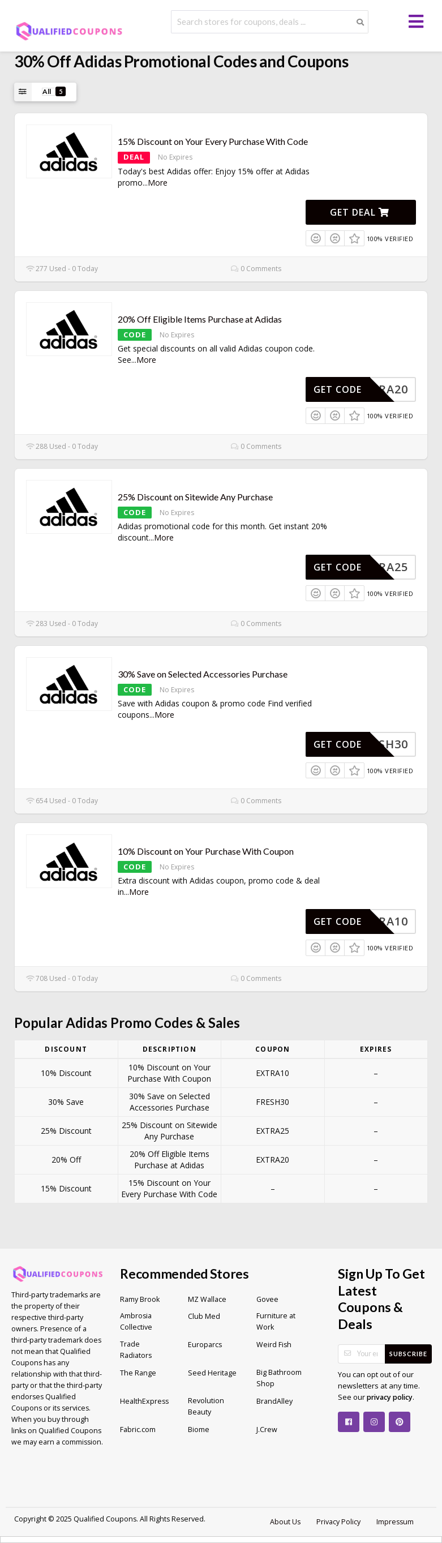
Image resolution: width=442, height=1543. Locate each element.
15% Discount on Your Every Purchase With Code (213, 141)
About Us (285, 1522)
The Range (138, 1373)
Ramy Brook (140, 1299)
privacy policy (390, 1397)
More (158, 182)
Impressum (395, 1522)
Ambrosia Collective (136, 1321)
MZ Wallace (207, 1299)
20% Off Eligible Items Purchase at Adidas (200, 319)
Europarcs (205, 1344)
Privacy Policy (338, 1522)
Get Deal (359, 212)
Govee (267, 1299)
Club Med (204, 1316)
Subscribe (408, 1353)
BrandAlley (274, 1401)
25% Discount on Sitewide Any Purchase (195, 496)
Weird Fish (273, 1344)
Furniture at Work (275, 1321)
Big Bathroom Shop (279, 1378)
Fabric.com (138, 1429)
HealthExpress (144, 1401)
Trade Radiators (136, 1349)
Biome (198, 1429)
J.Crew (266, 1429)
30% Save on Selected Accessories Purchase (202, 673)
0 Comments (256, 268)
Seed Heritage (212, 1373)
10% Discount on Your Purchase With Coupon (206, 851)
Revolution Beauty (206, 1406)
